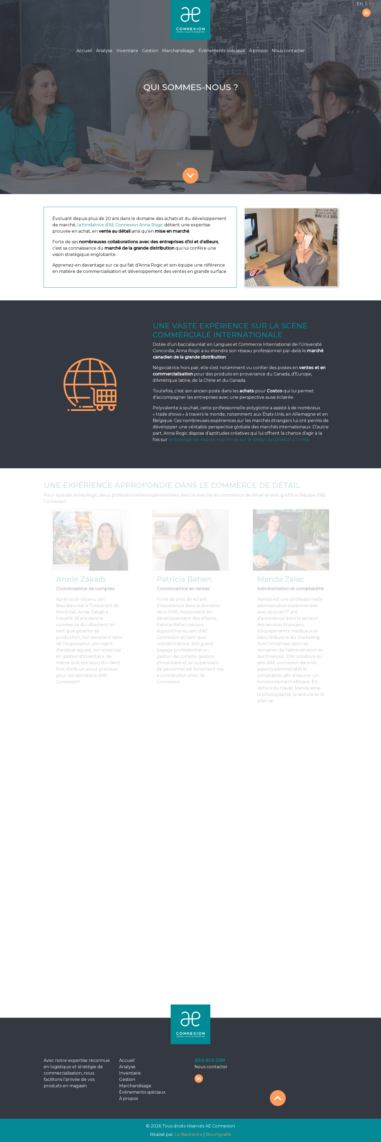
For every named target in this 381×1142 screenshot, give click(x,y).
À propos (258, 50)
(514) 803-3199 (209, 1060)
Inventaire (127, 50)
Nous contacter (288, 50)
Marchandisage (178, 50)
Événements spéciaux (221, 50)
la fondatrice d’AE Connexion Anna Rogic (119, 224)
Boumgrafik (218, 1134)
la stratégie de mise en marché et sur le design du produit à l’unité (239, 439)
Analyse (104, 50)
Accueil (84, 50)
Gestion (150, 50)
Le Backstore (189, 1134)
